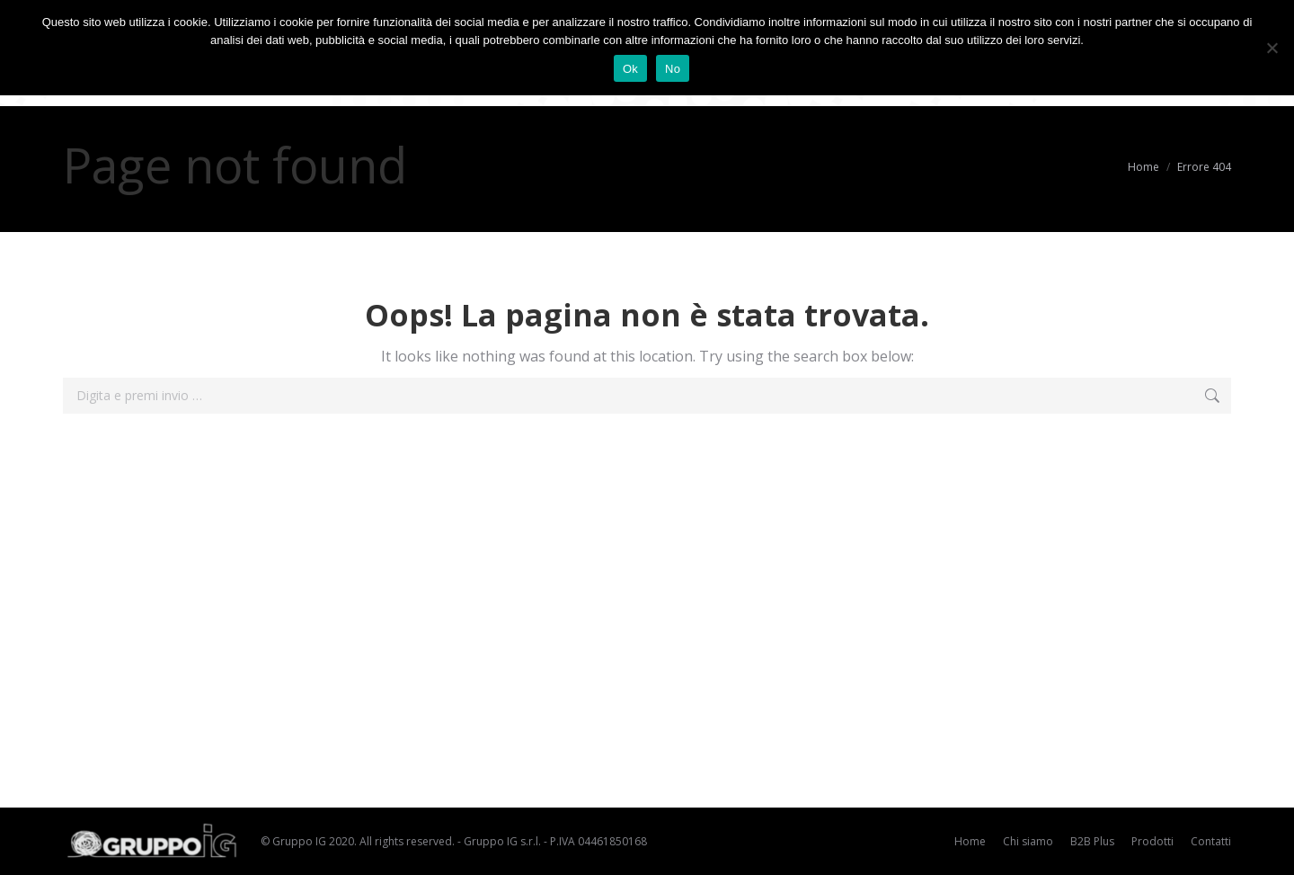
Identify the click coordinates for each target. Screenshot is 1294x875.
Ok (630, 69)
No (672, 69)
